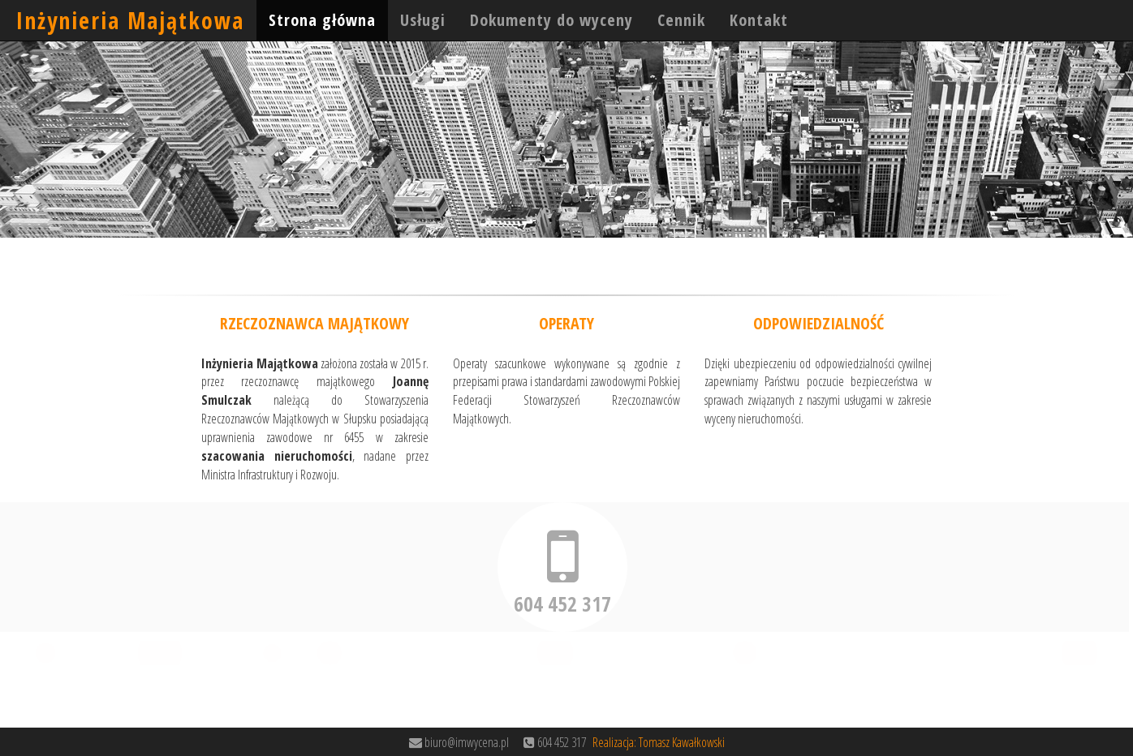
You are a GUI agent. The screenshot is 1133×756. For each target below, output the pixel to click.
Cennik (681, 20)
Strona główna (322, 20)
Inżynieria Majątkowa (130, 20)
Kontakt (759, 20)
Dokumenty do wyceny (551, 20)
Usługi (423, 20)
